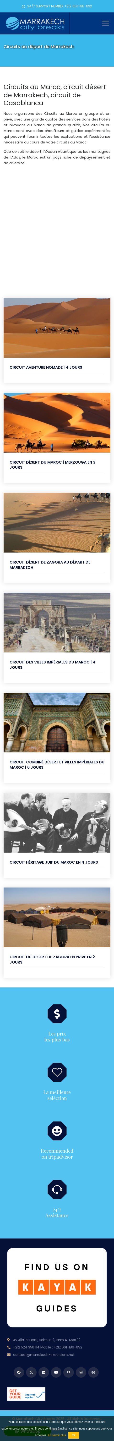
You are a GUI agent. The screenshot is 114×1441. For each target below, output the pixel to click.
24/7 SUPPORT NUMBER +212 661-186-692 (57, 6)
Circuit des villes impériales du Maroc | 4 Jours (52, 664)
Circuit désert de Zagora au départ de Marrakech (50, 564)
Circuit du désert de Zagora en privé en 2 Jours (52, 959)
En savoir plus (57, 1435)
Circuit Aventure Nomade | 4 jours (46, 367)
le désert (34, 151)
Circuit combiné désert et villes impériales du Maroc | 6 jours (57, 764)
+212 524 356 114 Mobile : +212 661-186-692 (47, 1347)
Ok (74, 1435)
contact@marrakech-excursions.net (44, 1354)
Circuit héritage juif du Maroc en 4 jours (54, 862)
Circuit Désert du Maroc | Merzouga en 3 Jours (52, 465)
